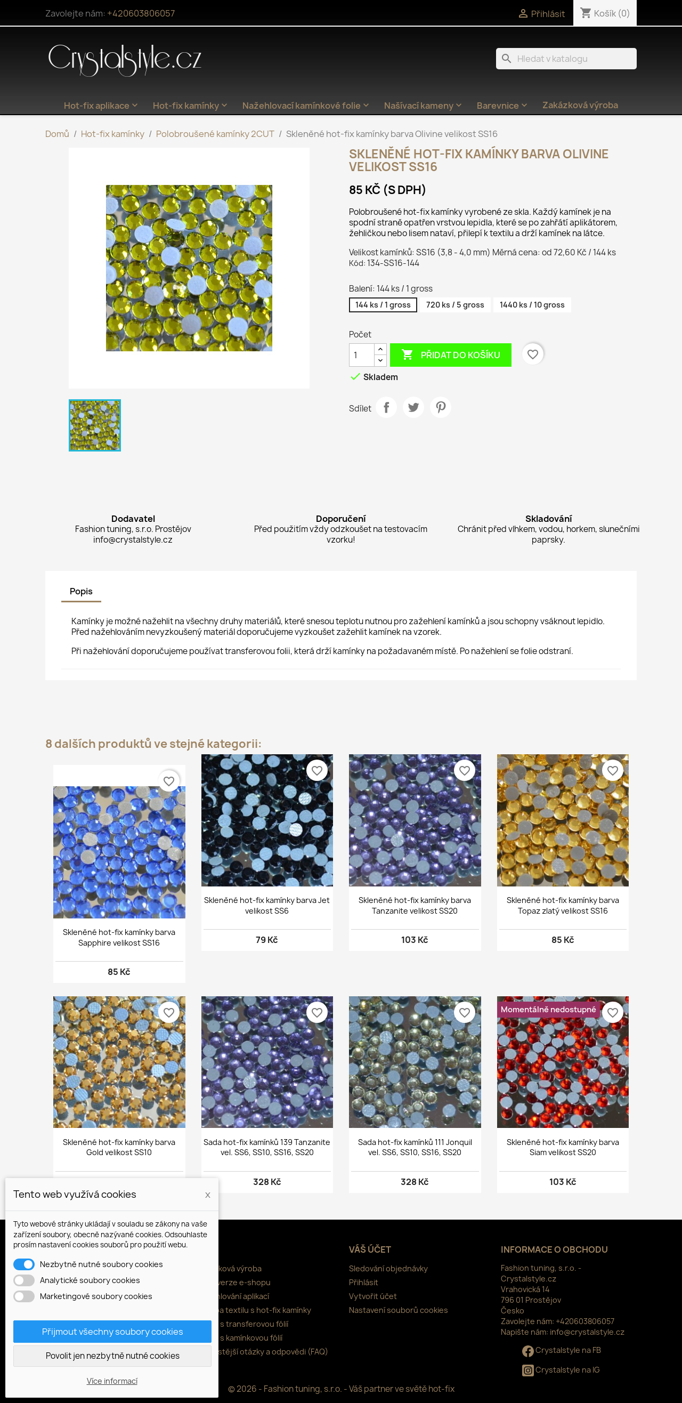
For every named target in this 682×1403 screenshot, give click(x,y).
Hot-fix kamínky (191, 105)
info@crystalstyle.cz (587, 1332)
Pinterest (440, 407)
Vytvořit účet (373, 1296)
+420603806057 (141, 13)
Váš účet (370, 1249)
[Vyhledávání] (566, 58)
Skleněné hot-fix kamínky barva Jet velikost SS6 (267, 905)
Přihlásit (363, 1282)
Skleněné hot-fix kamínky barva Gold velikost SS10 (119, 1147)
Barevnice (503, 105)
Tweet (413, 407)
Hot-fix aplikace (102, 105)
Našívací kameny (424, 105)
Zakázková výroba (580, 105)
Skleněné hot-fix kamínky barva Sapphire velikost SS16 (119, 937)
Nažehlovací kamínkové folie (306, 105)
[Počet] (362, 355)
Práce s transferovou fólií (242, 1324)
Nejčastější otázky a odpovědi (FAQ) (262, 1351)
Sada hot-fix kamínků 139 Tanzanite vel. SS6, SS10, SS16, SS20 (267, 1147)
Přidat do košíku (450, 355)
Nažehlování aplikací (233, 1296)
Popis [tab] (81, 591)
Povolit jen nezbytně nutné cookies (113, 1355)
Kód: (357, 263)
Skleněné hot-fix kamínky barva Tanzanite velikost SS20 (415, 905)
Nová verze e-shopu (234, 1282)
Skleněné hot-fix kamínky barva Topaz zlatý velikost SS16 (563, 905)
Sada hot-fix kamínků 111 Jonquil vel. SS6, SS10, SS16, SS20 (415, 1147)
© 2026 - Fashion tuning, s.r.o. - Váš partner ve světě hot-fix (341, 1388)
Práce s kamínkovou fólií (239, 1338)
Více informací (112, 1381)
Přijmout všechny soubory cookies (112, 1331)
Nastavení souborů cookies (398, 1310)
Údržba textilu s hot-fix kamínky (254, 1310)
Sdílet (386, 407)
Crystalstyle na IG (561, 1370)
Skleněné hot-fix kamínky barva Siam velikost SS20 (563, 1147)
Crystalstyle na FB (561, 1350)
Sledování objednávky (388, 1268)
